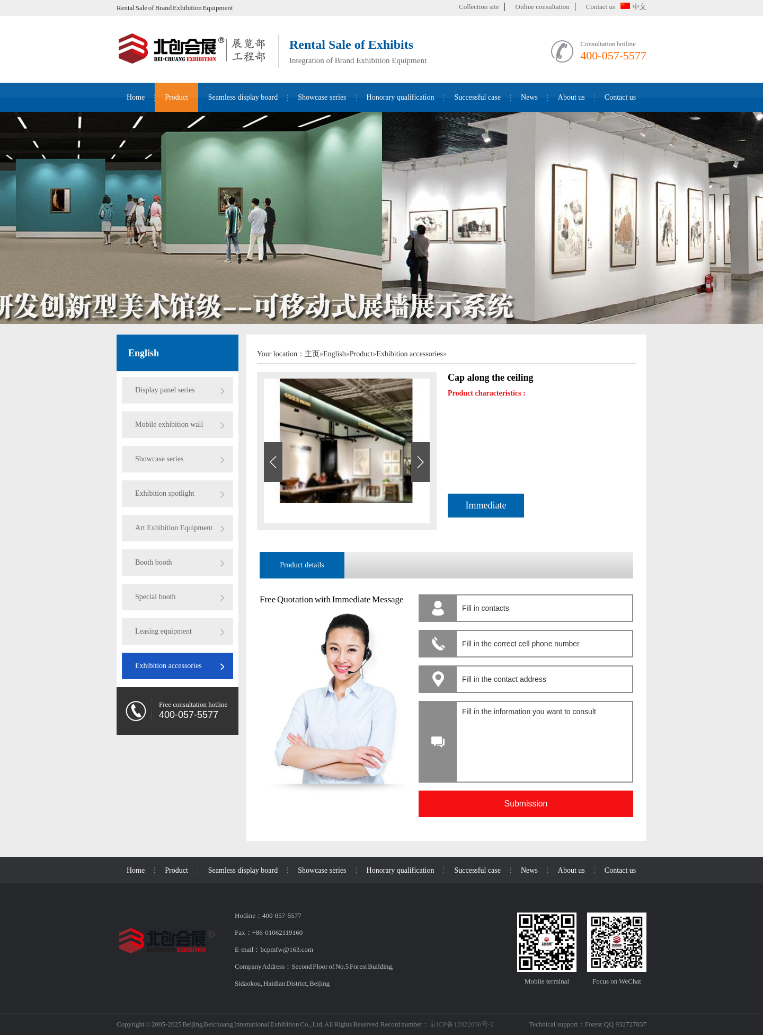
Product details (302, 565)
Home (136, 97)
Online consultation (543, 7)
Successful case (477, 97)
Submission (526, 803)
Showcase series (322, 97)
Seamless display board (243, 97)
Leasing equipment (163, 631)
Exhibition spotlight (164, 493)
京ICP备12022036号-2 (461, 1024)
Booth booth (153, 562)
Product (176, 97)
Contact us (600, 7)
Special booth (155, 597)
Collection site (479, 7)
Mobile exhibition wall (169, 424)
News (529, 97)
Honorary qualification (400, 97)
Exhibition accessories (168, 666)
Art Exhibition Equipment (173, 528)
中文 (633, 7)
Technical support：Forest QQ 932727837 (587, 1024)
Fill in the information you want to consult (543, 739)
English (143, 353)
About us (571, 97)
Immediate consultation (486, 509)
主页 (312, 354)
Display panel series (165, 390)
